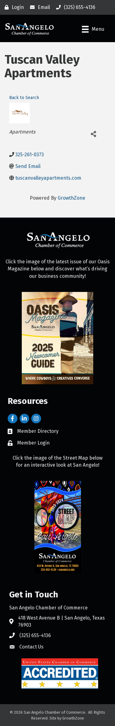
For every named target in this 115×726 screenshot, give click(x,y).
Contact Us (31, 647)
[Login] (13, 7)
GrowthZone (71, 198)
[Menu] (93, 29)
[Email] (38, 7)
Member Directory (38, 431)
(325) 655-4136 (35, 635)
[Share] (93, 134)
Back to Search (24, 97)
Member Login (33, 443)
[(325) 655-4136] (74, 7)
